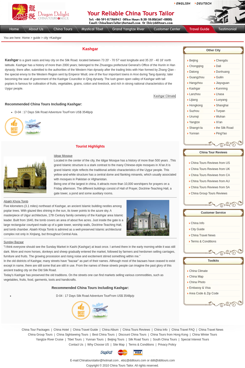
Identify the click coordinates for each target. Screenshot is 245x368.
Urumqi (194, 116)
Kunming (221, 88)
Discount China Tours (132, 334)
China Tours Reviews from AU (210, 181)
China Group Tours (40, 334)
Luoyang (221, 99)
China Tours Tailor (121, 365)
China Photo (197, 282)
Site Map (119, 344)
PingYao (221, 133)
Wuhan (220, 116)
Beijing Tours (116, 339)
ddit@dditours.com (162, 360)
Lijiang (193, 99)
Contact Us (76, 344)
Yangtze (194, 122)
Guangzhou (196, 77)
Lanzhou (195, 94)
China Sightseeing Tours (72, 334)
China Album (110, 329)
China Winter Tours (204, 334)
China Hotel (61, 329)
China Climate (198, 271)
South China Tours (165, 339)
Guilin (220, 77)
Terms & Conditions (203, 241)
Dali (218, 66)
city (46, 38)
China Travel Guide (85, 329)
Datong (194, 71)
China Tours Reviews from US (210, 163)
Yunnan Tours (95, 339)
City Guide (197, 229)
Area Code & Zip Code (204, 293)
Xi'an (219, 122)
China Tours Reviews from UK (210, 169)
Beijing (193, 60)
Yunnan (194, 133)
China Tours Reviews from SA (210, 187)
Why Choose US (98, 344)
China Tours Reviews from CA (210, 175)
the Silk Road (224, 127)
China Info (197, 223)
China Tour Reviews (213, 152)
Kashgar (194, 88)
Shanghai (222, 105)
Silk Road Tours (138, 339)
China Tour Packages (36, 329)
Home (26, 38)
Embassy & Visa (200, 287)
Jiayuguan (222, 83)
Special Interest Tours (195, 339)
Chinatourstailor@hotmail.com (98, 360)
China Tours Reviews (136, 329)
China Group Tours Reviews (209, 193)
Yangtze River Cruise (50, 339)
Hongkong (196, 105)
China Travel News (203, 235)
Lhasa (220, 94)
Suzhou (194, 111)
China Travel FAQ (183, 329)
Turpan (220, 111)
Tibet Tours (74, 339)
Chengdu (221, 60)
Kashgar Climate (164, 96)
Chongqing (196, 66)
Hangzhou (196, 83)
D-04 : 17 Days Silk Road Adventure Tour (41, 112)
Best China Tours (104, 334)
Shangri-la (196, 127)
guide (36, 38)
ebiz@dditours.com (133, 360)
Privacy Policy (167, 344)
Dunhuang (222, 71)
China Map (196, 276)
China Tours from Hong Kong (169, 334)
